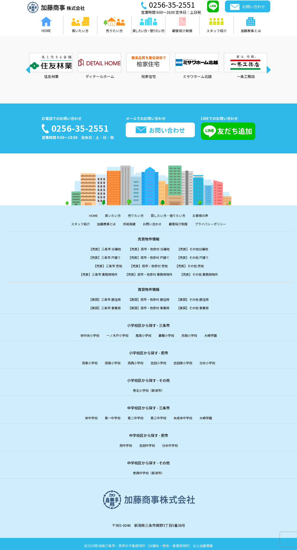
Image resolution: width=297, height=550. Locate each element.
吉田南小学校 (186, 360)
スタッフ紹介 (73, 223)
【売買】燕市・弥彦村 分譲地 (149, 248)
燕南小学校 (109, 360)
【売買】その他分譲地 (198, 248)
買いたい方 (109, 215)
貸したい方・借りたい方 (170, 215)
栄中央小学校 (83, 333)
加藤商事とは (101, 223)
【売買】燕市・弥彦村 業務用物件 (148, 272)
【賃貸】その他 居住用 (198, 297)
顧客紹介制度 (181, 223)
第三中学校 (159, 415)
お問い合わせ (152, 223)
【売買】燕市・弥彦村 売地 (148, 264)
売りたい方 (134, 215)
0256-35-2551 (82, 128)
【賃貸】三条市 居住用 (99, 297)
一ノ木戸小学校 (114, 333)
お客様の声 (206, 215)
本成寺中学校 (186, 415)
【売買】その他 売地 (194, 264)
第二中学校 (134, 415)
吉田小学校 (159, 360)
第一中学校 (109, 415)
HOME (87, 215)
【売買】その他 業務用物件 (205, 272)
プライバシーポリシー (217, 223)
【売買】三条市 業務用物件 (92, 272)
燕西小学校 (134, 360)
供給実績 (127, 223)
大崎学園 (217, 333)
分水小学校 (214, 360)
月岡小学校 (194, 333)
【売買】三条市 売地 (102, 264)
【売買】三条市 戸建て (99, 256)
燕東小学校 (83, 360)
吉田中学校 (147, 442)
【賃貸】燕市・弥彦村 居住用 (148, 297)
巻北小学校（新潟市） (149, 387)
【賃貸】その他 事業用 (198, 306)
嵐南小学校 (143, 333)
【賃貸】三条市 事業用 (99, 306)
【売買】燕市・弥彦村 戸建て (148, 256)
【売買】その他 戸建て (198, 256)
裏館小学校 (168, 333)
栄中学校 (85, 415)
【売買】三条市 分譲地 (99, 248)
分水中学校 (172, 442)
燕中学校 (123, 442)
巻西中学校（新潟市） (149, 469)
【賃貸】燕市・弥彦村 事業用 (148, 306)
